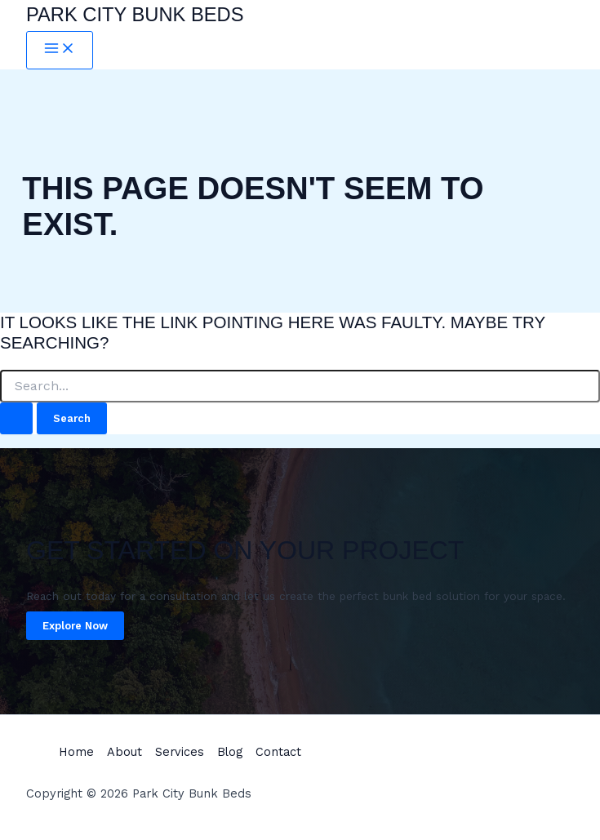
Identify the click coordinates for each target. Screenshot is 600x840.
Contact (278, 751)
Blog (229, 751)
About (124, 751)
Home (76, 751)
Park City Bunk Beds (135, 14)
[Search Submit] (16, 418)
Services (179, 751)
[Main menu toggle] (59, 50)
